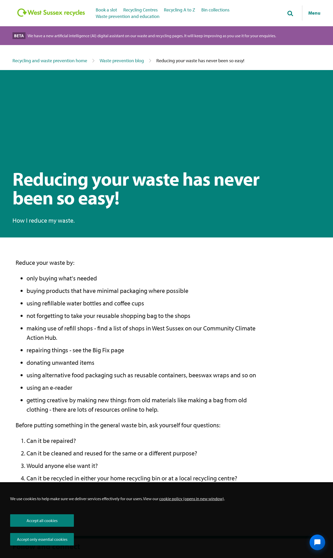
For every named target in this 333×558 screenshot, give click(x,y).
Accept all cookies (42, 520)
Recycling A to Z (179, 10)
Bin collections (215, 10)
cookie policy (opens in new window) (191, 498)
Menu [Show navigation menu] (314, 13)
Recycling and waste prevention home (49, 61)
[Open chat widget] (317, 542)
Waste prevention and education (127, 16)
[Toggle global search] (290, 14)
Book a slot (106, 10)
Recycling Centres (140, 10)
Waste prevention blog (122, 61)
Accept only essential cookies (42, 539)
